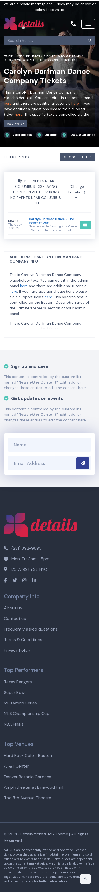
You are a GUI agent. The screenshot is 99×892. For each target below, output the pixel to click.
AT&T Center (16, 766)
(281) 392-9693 (22, 548)
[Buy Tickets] (85, 225)
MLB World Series (20, 703)
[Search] (44, 40)
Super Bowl (14, 692)
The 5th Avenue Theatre (27, 798)
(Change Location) (76, 191)
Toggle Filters (77, 157)
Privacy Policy (17, 650)
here (8, 103)
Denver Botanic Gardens (27, 776)
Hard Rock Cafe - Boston (28, 755)
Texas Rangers (18, 682)
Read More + (15, 123)
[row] (49, 225)
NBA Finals (13, 724)
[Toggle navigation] (88, 24)
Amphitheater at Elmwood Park (34, 787)
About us (13, 608)
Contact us (15, 618)
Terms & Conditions (23, 639)
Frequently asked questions (31, 629)
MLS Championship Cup (26, 713)
